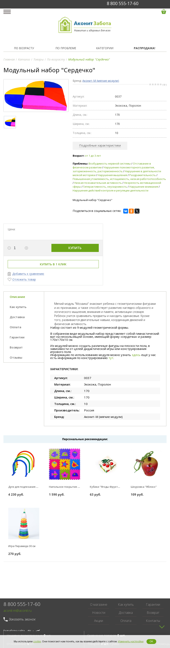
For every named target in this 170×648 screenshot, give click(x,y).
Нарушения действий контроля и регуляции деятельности (110, 190)
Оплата (125, 620)
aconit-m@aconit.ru (17, 611)
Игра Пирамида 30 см (21, 546)
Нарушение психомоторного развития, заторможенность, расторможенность (114, 169)
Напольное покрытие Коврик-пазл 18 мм (75, 487)
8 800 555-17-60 (122, 3)
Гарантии (153, 604)
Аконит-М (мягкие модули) (100, 81)
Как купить (126, 604)
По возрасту (56, 59)
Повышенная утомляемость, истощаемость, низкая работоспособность (119, 179)
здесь (136, 355)
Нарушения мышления (112, 175)
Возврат (153, 612)
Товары (38, 59)
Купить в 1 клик (53, 264)
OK (151, 641)
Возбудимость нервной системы (110, 163)
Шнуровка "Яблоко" (144, 487)
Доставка (126, 612)
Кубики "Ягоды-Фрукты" (105, 487)
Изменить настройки (130, 641)
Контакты (153, 620)
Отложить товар (24, 279)
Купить (75, 248)
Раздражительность (142, 175)
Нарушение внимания (143, 186)
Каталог (24, 59)
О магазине (98, 604)
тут (110, 358)
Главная (9, 59)
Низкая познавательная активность (98, 183)
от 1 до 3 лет (93, 155)
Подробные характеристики (100, 145)
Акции (98, 620)
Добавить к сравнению (28, 273)
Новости (98, 612)
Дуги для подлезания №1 (24, 487)
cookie (37, 641)
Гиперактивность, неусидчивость (105, 186)
